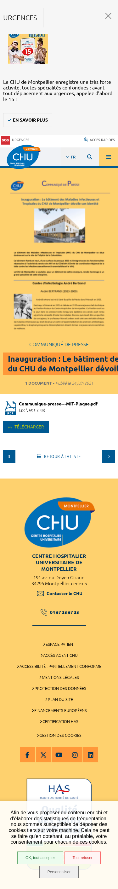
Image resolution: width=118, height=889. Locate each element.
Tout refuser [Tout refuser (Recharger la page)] (83, 858)
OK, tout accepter (40, 858)
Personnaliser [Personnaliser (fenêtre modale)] (59, 872)
